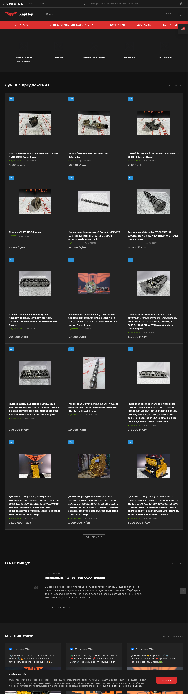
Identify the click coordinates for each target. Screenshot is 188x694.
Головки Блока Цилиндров (23, 59)
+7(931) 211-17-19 (14, 3)
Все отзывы (177, 563)
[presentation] (183, 591)
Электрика (129, 57)
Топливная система (94, 57)
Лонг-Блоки (165, 57)
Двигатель (59, 57)
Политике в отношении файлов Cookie (121, 686)
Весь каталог (176, 86)
